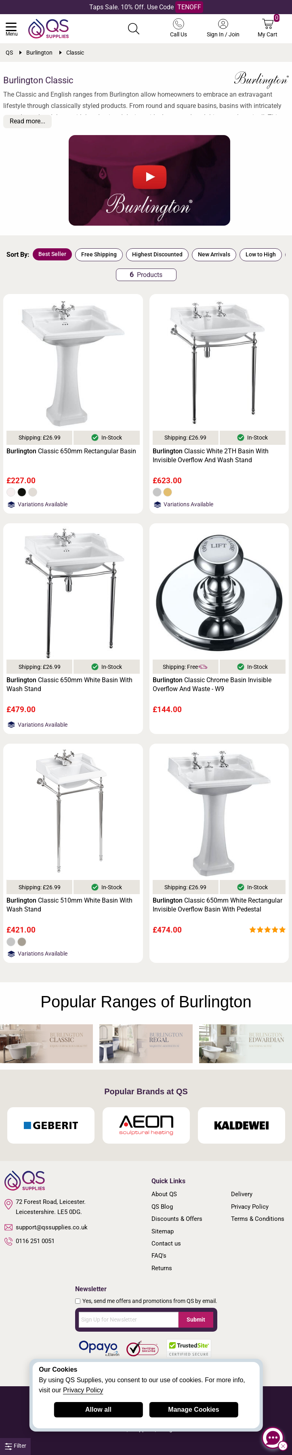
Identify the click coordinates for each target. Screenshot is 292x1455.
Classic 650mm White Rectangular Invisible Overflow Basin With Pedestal (217, 905)
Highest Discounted (157, 254)
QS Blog (162, 1206)
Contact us (166, 1243)
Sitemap (162, 1231)
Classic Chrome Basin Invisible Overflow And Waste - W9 (212, 684)
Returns (161, 1268)
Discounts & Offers (176, 1218)
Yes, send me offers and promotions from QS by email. (149, 1301)
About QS (164, 1194)
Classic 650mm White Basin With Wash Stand (69, 684)
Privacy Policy (250, 1206)
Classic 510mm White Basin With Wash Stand (69, 905)
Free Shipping (99, 254)
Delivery (241, 1194)
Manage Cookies (193, 1409)
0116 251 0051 (29, 1241)
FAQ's (158, 1255)
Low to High (261, 254)
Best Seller (52, 254)
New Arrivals (214, 254)
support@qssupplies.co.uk (46, 1227)
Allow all (98, 1409)
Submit (196, 1319)
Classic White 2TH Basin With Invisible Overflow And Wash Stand (211, 455)
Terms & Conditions (257, 1218)
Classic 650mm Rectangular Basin (71, 451)
